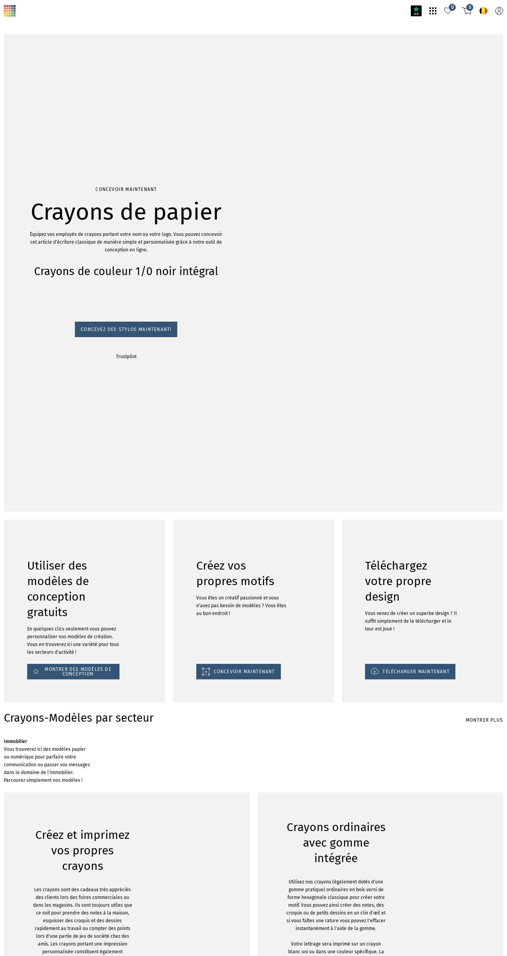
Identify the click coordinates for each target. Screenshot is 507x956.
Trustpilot (126, 356)
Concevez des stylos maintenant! (126, 329)
